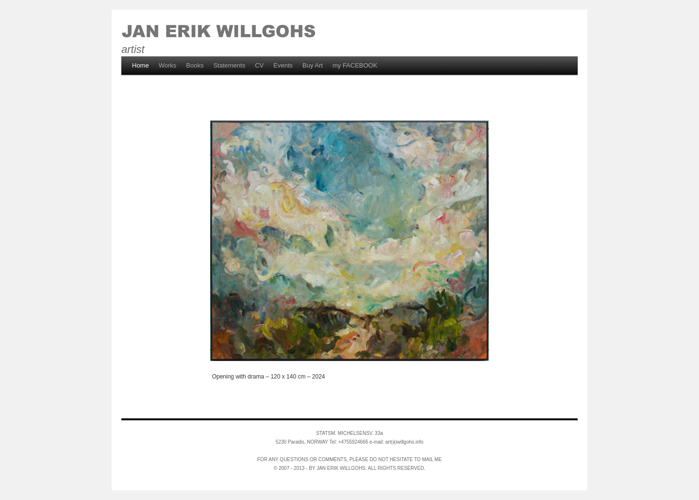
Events (283, 65)
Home (140, 65)
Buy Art (312, 65)
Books (194, 65)
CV (259, 65)
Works (168, 65)
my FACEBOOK (355, 65)
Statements (229, 65)
